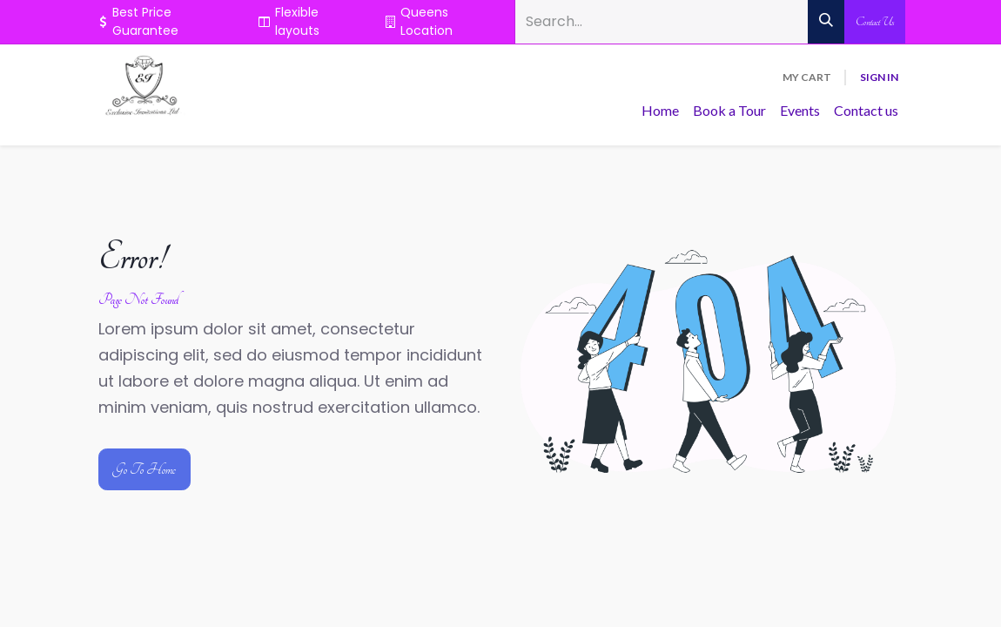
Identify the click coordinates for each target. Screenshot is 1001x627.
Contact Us (875, 22)
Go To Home (144, 469)
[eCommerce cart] (807, 77)
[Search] (826, 22)
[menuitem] (660, 110)
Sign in (879, 77)
